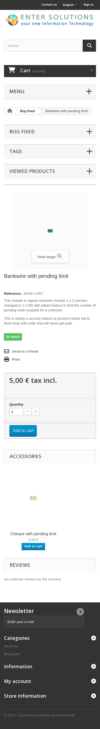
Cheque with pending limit (33, 533)
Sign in (88, 4)
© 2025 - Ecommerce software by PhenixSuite (39, 715)
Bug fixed (12, 654)
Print (16, 359)
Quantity (16, 404)
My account (17, 681)
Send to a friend (25, 351)
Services (11, 646)
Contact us (49, 4)
